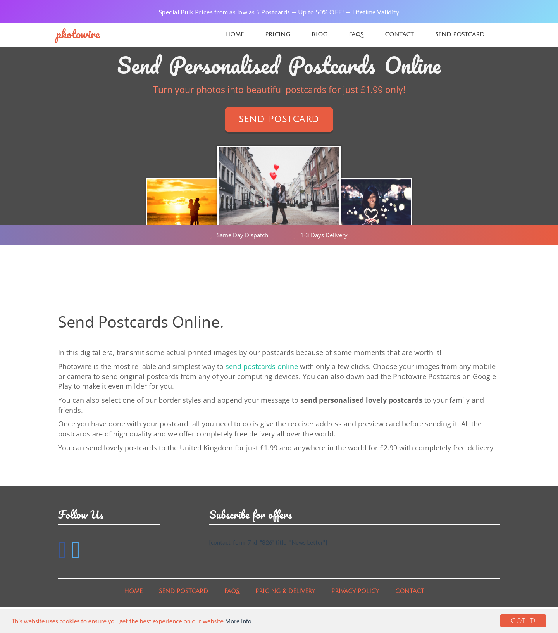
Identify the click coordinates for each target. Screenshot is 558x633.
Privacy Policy (355, 591)
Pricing (277, 34)
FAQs (356, 34)
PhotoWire (78, 34)
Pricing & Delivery (285, 591)
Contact (399, 34)
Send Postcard (459, 34)
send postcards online (262, 366)
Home (234, 34)
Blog (319, 34)
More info (238, 621)
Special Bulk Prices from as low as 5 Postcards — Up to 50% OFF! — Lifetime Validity (279, 12)
